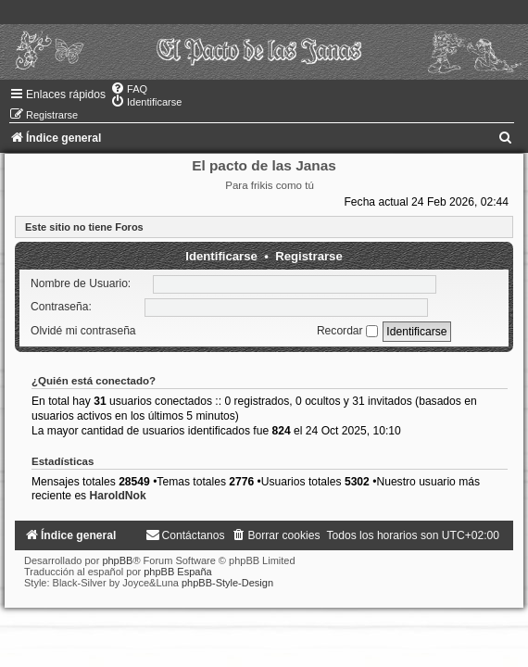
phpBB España (177, 571)
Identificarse (221, 256)
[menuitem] (128, 88)
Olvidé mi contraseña (83, 330)
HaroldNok (118, 495)
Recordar (347, 330)
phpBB (117, 560)
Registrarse (309, 256)
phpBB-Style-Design (227, 582)
